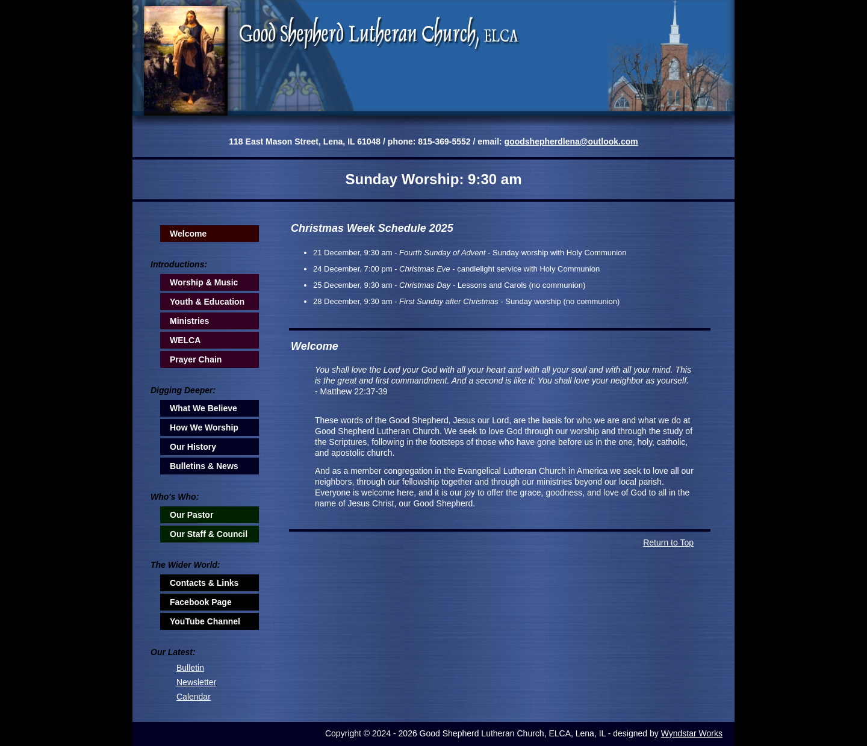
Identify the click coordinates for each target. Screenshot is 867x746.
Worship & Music (204, 282)
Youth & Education (207, 301)
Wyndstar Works (691, 733)
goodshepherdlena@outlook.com (571, 141)
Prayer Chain (196, 359)
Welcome (188, 233)
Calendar (193, 696)
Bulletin (190, 668)
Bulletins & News (204, 466)
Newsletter (196, 682)
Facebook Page (201, 602)
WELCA (185, 340)
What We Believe (203, 408)
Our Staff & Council (208, 534)
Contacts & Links (204, 583)
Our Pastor (191, 515)
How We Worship (204, 427)
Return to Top (668, 542)
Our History (193, 447)
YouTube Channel (205, 621)
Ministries (189, 321)
